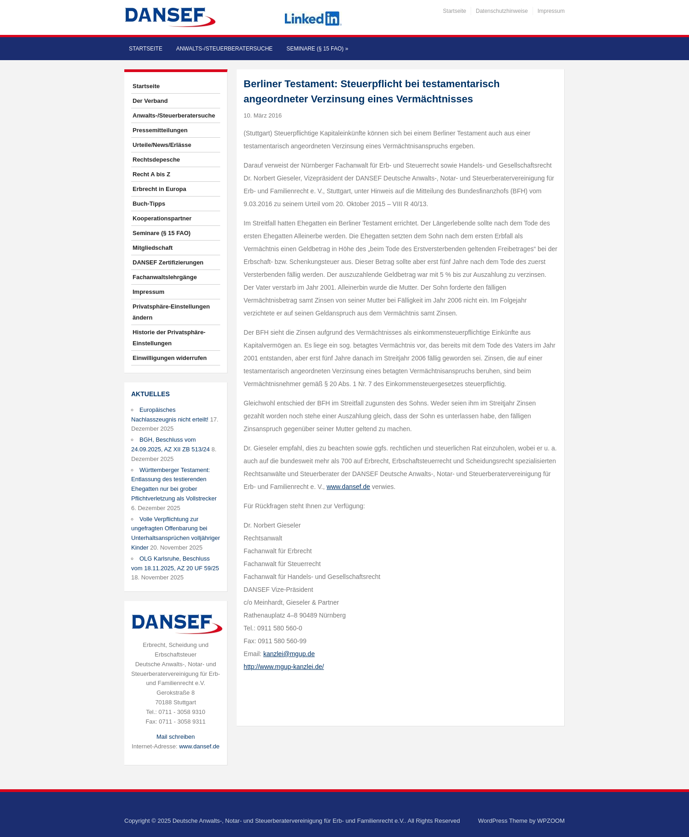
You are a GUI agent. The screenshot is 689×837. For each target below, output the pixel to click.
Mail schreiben (175, 736)
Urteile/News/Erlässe (162, 144)
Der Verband (150, 100)
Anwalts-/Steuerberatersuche (224, 48)
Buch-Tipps (149, 203)
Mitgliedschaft (152, 247)
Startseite (455, 11)
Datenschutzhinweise (502, 11)
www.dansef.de (199, 746)
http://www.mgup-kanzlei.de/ (284, 666)
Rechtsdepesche (156, 159)
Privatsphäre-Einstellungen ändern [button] (171, 312)
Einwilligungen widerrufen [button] (170, 357)
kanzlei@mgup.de (289, 653)
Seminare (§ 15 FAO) (317, 48)
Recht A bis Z (151, 174)
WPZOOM (551, 820)
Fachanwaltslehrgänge (165, 277)
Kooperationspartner (162, 218)
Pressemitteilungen (160, 130)
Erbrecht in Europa (159, 188)
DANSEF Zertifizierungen (168, 262)
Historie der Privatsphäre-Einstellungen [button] (169, 338)
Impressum (551, 11)
